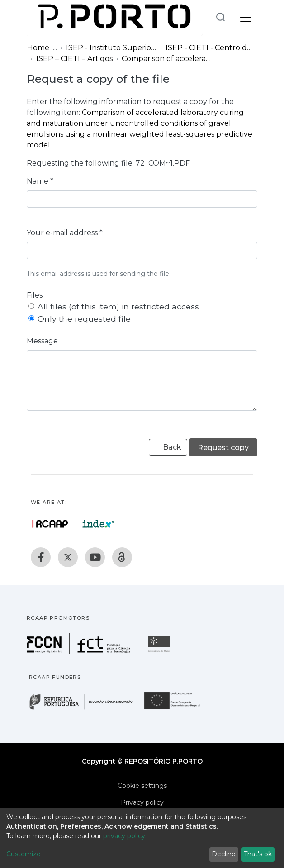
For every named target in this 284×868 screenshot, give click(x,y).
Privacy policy (142, 802)
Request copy (223, 447)
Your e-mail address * (65, 232)
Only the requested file (84, 318)
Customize (23, 854)
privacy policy (124, 836)
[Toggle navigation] (245, 16)
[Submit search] (220, 16)
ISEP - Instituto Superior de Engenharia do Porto (111, 47)
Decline (224, 854)
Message (42, 341)
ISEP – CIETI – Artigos (74, 58)
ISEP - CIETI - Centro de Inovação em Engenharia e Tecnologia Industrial (211, 47)
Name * (40, 181)
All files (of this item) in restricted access (118, 306)
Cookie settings (142, 786)
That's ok (258, 854)
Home (38, 47)
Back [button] (168, 447)
